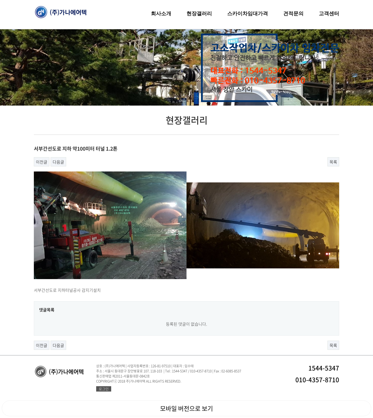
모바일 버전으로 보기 (186, 408)
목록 (333, 162)
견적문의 (293, 13)
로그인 (104, 388)
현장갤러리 (199, 13)
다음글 (58, 162)
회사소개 (161, 13)
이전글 (41, 162)
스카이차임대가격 (247, 13)
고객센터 (329, 13)
